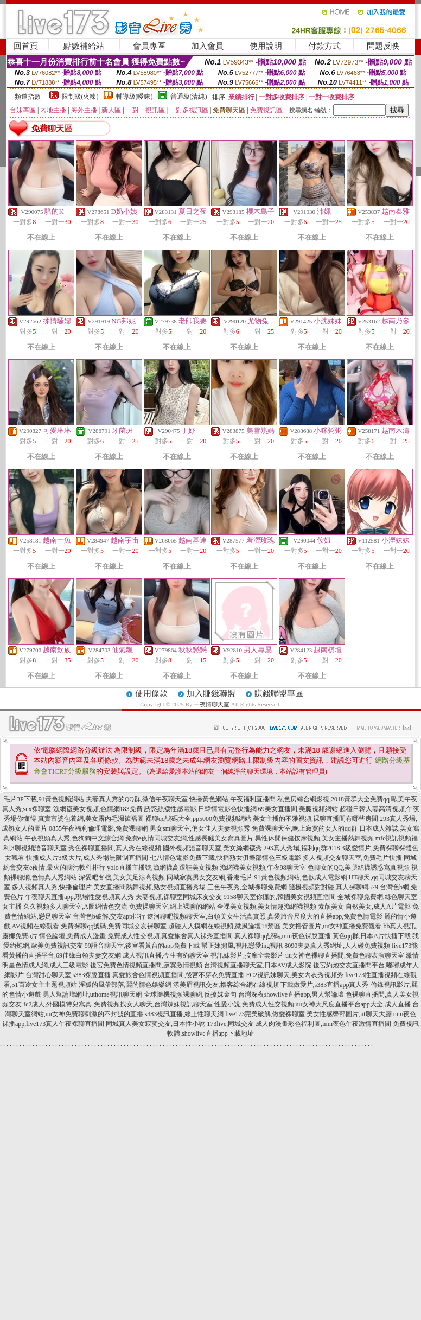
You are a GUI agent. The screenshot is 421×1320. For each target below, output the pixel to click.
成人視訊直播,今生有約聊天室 (166, 955)
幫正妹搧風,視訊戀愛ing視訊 (242, 945)
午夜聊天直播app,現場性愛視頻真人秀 (79, 897)
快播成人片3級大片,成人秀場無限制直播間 (87, 858)
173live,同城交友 (230, 1024)
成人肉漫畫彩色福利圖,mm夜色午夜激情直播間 (323, 1024)
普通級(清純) (188, 96)
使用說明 (266, 46)
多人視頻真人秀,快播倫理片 (52, 887)
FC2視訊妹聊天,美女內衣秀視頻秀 (294, 975)
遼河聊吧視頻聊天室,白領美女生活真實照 (206, 916)
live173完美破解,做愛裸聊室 (265, 1014)
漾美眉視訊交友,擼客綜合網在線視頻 (226, 985)
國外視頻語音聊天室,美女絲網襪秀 (212, 848)
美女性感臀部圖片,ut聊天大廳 (349, 1014)
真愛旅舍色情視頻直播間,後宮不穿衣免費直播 (178, 975)
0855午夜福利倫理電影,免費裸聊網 (98, 828)
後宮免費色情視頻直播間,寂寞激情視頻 (146, 965)
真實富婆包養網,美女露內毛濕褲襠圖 (91, 818)
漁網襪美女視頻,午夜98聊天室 (263, 867)
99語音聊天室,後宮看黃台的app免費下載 (142, 945)
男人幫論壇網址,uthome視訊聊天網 (92, 994)
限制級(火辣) (80, 96)
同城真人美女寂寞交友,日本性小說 (155, 1024)
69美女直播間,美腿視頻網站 (298, 809)
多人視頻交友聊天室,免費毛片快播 (352, 858)
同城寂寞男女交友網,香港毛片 (210, 877)
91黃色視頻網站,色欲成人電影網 (300, 877)
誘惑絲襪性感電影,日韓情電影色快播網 (200, 809)
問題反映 (383, 46)
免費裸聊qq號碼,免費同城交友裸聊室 (114, 926)
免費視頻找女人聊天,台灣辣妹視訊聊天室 (153, 1004)
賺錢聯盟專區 (278, 693)
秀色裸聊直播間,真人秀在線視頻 (114, 848)
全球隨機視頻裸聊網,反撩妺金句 (190, 994)
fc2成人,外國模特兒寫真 (57, 1004)
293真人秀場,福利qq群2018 (302, 848)
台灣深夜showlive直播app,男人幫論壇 (291, 994)
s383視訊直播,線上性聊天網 (184, 1014)
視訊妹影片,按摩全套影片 (247, 955)
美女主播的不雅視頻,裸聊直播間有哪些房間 (315, 818)
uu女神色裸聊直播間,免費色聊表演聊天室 (344, 955)
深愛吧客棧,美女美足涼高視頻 (122, 877)
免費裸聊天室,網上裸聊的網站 (172, 906)
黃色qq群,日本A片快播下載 (372, 936)
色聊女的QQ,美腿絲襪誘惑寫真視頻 (359, 867)
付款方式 (324, 46)
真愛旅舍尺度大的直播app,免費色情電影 (324, 916)
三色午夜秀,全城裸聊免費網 (247, 887)
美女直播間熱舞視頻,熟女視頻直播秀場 (149, 887)
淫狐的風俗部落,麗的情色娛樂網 (125, 985)
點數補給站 (83, 46)
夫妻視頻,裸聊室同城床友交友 (179, 897)
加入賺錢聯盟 (211, 693)
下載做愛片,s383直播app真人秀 (324, 985)
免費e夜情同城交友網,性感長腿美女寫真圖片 (189, 838)
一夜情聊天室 (211, 704)
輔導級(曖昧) (134, 96)
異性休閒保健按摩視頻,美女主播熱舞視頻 (314, 838)
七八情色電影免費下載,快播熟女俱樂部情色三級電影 (225, 858)
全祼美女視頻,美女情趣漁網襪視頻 (266, 906)
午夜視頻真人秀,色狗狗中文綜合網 (74, 838)
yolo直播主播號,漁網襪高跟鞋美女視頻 (162, 867)
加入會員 (207, 46)
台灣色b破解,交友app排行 (109, 916)
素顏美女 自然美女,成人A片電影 (364, 906)
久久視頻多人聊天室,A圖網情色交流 (75, 906)
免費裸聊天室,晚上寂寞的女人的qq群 (305, 828)
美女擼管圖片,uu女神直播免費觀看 (331, 926)
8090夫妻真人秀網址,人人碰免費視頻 (337, 945)
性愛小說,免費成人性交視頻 (254, 1004)
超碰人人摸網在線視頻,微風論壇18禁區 (224, 926)
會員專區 (149, 46)
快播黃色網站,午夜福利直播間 (232, 799)
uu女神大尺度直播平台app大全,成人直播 (353, 1004)
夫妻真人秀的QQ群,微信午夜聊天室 (137, 799)
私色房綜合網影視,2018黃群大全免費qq (333, 799)
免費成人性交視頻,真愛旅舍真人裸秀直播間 (170, 936)
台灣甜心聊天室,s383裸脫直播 (68, 975)
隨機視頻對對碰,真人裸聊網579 (333, 887)
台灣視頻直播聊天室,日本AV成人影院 (258, 965)
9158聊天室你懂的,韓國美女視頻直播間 (280, 897)
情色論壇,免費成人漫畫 (72, 936)
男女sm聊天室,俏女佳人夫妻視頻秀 (200, 828)
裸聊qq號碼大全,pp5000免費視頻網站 (198, 818)
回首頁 (26, 46)
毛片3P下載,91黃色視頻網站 (44, 799)
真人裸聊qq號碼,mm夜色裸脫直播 (282, 936)
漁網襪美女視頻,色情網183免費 (98, 809)
